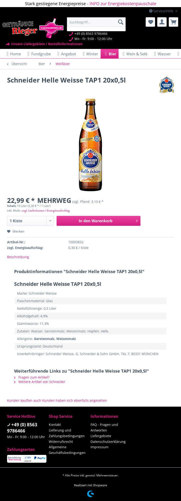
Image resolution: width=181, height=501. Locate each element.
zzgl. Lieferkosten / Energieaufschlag (46, 211)
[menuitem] (96, 24)
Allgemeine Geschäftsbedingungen (67, 450)
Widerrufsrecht (61, 441)
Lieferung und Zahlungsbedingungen (67, 433)
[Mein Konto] (162, 22)
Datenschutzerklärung (108, 441)
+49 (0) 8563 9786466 (22, 428)
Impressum (99, 447)
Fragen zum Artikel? (31, 377)
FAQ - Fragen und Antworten (104, 427)
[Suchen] (121, 22)
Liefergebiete (100, 436)
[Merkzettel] (150, 22)
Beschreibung (18, 257)
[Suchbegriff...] (96, 22)
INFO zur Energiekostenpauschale (123, 3)
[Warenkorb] (173, 22)
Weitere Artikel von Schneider (39, 381)
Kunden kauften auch (24, 400)
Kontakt (55, 424)
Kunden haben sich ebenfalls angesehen (74, 400)
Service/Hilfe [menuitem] (161, 11)
